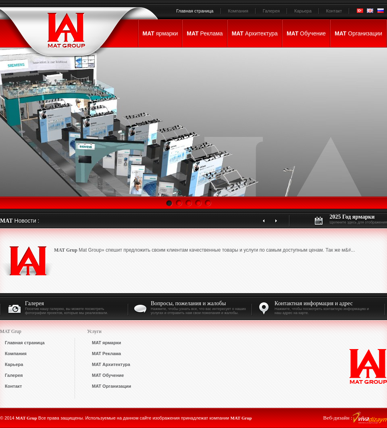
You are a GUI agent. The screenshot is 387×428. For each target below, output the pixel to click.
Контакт (334, 10)
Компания (238, 10)
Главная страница (194, 10)
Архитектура (255, 33)
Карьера (303, 10)
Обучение (306, 33)
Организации (358, 33)
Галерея (271, 10)
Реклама (205, 33)
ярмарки (160, 33)
